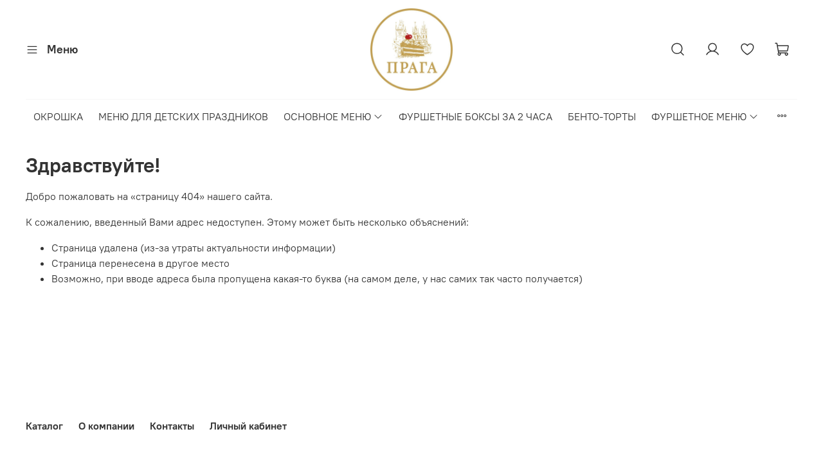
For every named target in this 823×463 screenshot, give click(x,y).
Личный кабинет (248, 425)
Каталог (44, 425)
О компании (106, 425)
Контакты (172, 425)
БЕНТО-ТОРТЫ (602, 116)
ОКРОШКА (58, 116)
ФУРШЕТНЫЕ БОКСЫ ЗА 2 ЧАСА (475, 116)
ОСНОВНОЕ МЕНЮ (333, 116)
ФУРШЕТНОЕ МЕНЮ (705, 116)
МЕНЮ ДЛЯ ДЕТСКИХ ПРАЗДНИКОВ (183, 116)
